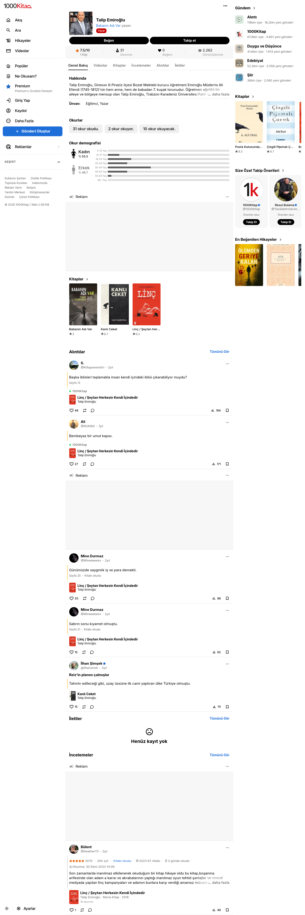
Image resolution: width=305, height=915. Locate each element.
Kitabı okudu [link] (93, 575)
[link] (83, 52)
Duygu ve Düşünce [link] (264, 46)
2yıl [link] (110, 367)
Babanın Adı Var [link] (108, 25)
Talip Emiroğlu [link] (87, 401)
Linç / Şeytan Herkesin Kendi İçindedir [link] (108, 397)
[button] (225, 6)
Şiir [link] (250, 75)
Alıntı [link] (252, 17)
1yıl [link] (101, 426)
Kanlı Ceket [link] (87, 694)
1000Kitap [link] (256, 31)
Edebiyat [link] (255, 60)
